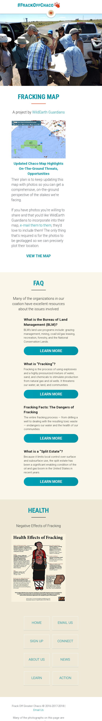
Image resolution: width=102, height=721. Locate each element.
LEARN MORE (51, 330)
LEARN (30, 668)
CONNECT (71, 631)
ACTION (72, 668)
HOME (31, 613)
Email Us (78, 696)
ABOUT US (31, 649)
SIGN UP (30, 631)
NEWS (71, 649)
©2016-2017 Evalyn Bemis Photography (37, 707)
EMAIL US (71, 613)
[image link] (51, 5)
